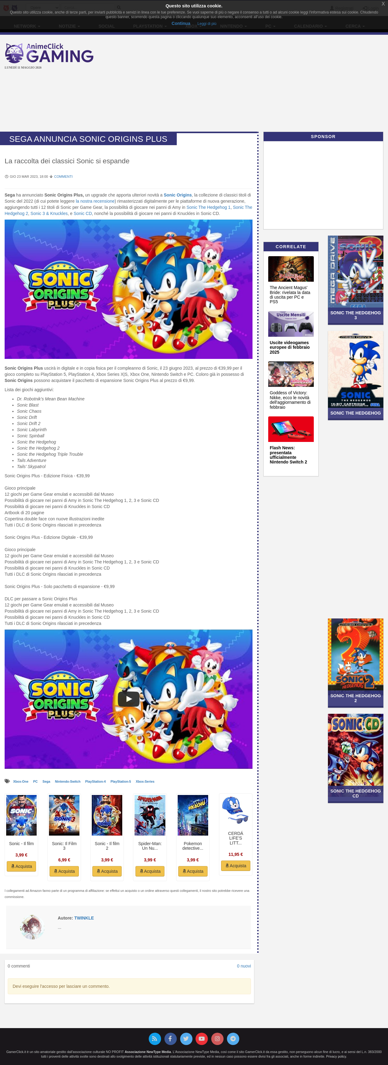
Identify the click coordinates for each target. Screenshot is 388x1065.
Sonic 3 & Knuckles (49, 213)
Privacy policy (336, 1056)
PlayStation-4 (96, 781)
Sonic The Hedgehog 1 (209, 207)
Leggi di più (206, 24)
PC (36, 781)
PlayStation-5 (121, 781)
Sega (46, 781)
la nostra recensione (95, 201)
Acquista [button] (21, 866)
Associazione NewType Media (148, 1052)
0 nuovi (244, 966)
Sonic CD (83, 213)
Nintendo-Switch (68, 781)
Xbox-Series (145, 781)
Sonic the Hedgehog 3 (355, 315)
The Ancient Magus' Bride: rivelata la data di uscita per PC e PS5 (290, 294)
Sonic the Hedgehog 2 (355, 698)
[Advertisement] (258, 84)
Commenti (63, 176)
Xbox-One (21, 781)
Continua (181, 23)
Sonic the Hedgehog (355, 413)
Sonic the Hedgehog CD (355, 793)
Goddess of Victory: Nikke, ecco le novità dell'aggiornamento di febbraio (290, 399)
